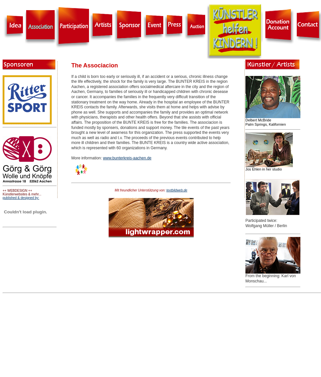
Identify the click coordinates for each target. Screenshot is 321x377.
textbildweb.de (176, 190)
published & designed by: (21, 198)
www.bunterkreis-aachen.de (127, 158)
